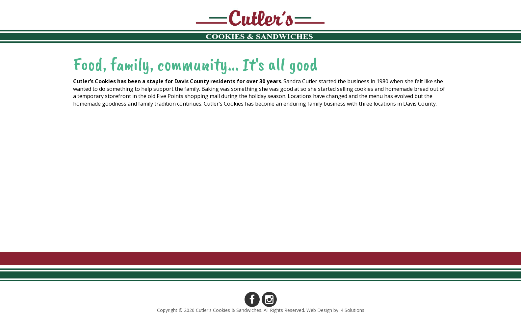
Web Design (319, 310)
